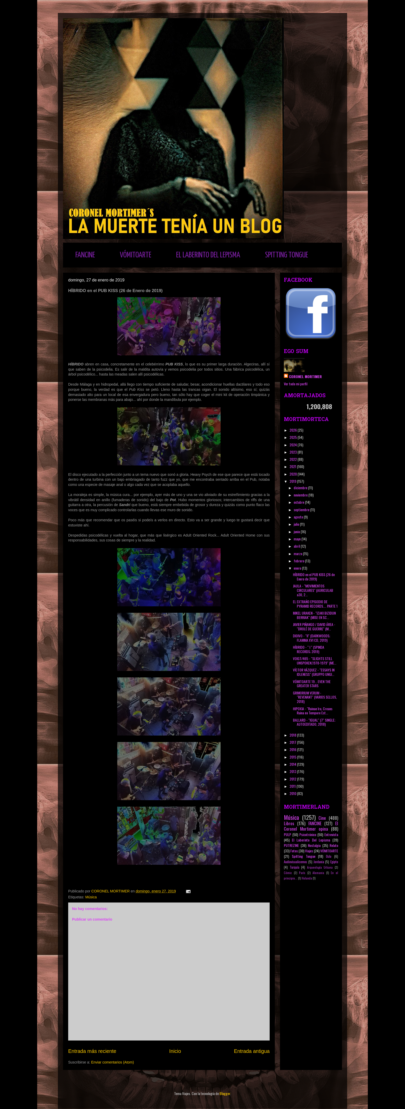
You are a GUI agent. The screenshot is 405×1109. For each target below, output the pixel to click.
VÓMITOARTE (135, 255)
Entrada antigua (252, 1051)
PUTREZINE (291, 845)
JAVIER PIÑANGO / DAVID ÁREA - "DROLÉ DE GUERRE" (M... (314, 626)
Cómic (288, 873)
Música (91, 897)
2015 (293, 757)
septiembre (302, 509)
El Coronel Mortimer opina (311, 826)
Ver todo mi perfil (295, 383)
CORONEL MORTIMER (305, 376)
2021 (293, 466)
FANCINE (85, 255)
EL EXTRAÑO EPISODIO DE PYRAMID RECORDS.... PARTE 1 (315, 604)
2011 (293, 786)
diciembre (301, 487)
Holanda (307, 878)
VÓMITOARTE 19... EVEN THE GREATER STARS (312, 684)
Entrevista (331, 834)
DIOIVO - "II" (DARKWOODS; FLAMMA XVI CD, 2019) (311, 638)
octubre (299, 502)
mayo (297, 538)
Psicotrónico (307, 834)
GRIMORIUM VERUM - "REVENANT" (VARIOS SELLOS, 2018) (315, 697)
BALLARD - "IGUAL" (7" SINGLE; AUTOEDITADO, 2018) (314, 722)
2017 (293, 742)
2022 (294, 459)
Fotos (294, 850)
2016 (293, 749)
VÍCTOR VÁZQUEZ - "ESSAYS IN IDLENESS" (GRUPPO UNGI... (313, 672)
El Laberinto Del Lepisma (311, 840)
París (302, 873)
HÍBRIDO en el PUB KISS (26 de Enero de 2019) (314, 577)
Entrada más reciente (92, 1051)
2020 (294, 474)
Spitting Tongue (303, 856)
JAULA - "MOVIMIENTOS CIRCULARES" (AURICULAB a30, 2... (313, 590)
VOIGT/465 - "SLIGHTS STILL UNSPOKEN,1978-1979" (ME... (314, 661)
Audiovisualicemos (295, 861)
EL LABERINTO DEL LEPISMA (208, 255)
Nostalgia (314, 845)
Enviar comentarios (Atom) (112, 1062)
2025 (294, 437)
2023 (294, 452)
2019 (293, 481)
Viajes (309, 850)
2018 (293, 735)
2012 (293, 779)
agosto (299, 516)
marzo (298, 553)
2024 (294, 444)
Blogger (225, 1093)
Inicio (175, 1051)
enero (298, 568)
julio (297, 524)
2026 (294, 430)
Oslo (328, 856)
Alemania (318, 873)
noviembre (301, 495)
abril (297, 546)
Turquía (294, 867)
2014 (293, 764)
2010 (293, 793)
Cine (322, 818)
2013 (293, 771)
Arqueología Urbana (320, 867)
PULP (287, 834)
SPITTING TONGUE (286, 255)
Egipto (334, 861)
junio (297, 531)
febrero (299, 560)
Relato (334, 845)
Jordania (319, 861)
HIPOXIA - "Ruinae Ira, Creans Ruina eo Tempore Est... (312, 711)
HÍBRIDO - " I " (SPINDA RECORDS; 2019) (308, 649)
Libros (289, 823)
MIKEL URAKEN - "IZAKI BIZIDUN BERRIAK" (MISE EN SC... (314, 615)
